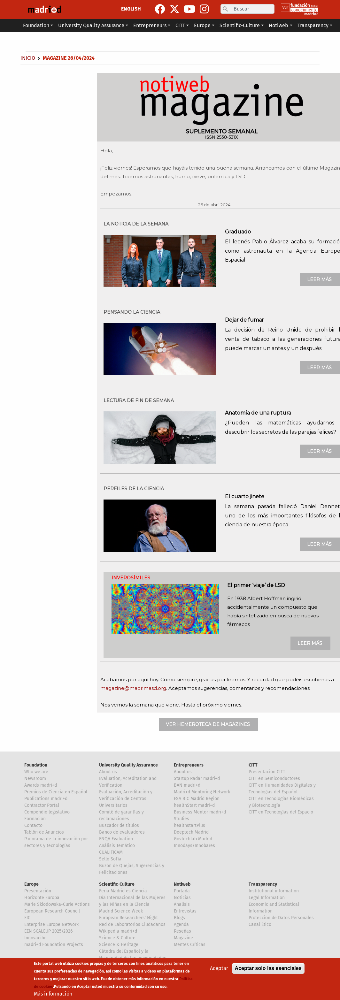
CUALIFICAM (111, 852)
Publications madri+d (45, 798)
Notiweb (182, 884)
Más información (53, 995)
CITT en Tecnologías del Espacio (281, 812)
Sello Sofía (110, 859)
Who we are (36, 772)
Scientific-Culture (117, 884)
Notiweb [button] (278, 25)
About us (108, 772)
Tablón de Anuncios (44, 832)
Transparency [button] (313, 25)
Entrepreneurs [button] (149, 25)
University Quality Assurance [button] (91, 25)
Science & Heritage (118, 944)
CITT (253, 765)
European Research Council (52, 911)
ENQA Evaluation (116, 839)
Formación (35, 818)
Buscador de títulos (119, 825)
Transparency (263, 884)
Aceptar (219, 969)
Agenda (181, 924)
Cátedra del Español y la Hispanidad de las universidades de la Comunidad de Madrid (132, 958)
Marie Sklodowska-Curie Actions (57, 904)
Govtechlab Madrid (193, 839)
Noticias (182, 897)
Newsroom (35, 778)
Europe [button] (202, 25)
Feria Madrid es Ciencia (123, 891)
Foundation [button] (36, 25)
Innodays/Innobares (194, 845)
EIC (27, 917)
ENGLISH (131, 9)
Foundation (35, 765)
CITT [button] (180, 25)
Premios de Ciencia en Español (55, 792)
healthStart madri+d (194, 805)
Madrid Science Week (121, 911)
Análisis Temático (117, 845)
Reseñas (182, 931)
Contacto (33, 825)
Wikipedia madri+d (118, 931)
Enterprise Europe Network (51, 924)
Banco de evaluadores (122, 832)
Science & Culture (117, 938)
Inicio (27, 58)
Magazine (183, 938)
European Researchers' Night (128, 917)
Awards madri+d (40, 785)
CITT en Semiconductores (274, 778)
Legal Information (267, 897)
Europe (31, 884)
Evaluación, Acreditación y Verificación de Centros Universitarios (125, 798)
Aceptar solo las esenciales (268, 969)
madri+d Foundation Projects (53, 944)
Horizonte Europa (41, 897)
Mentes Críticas (189, 944)
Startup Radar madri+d (197, 778)
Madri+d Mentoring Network (202, 792)
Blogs (179, 917)
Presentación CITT (267, 772)
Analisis (182, 904)
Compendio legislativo (47, 812)
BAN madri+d (187, 785)
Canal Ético (260, 924)
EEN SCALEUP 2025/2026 (48, 931)
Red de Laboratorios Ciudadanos (132, 924)
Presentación (37, 891)
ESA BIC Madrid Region (197, 798)
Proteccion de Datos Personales (281, 917)
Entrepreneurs (189, 765)
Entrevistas (185, 911)
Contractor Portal (41, 805)
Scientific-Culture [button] (240, 25)
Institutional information (274, 891)
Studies (181, 818)
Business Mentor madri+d (200, 812)
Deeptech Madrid (191, 832)
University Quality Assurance (128, 765)
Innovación (35, 938)
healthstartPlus (189, 825)
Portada (182, 891)
